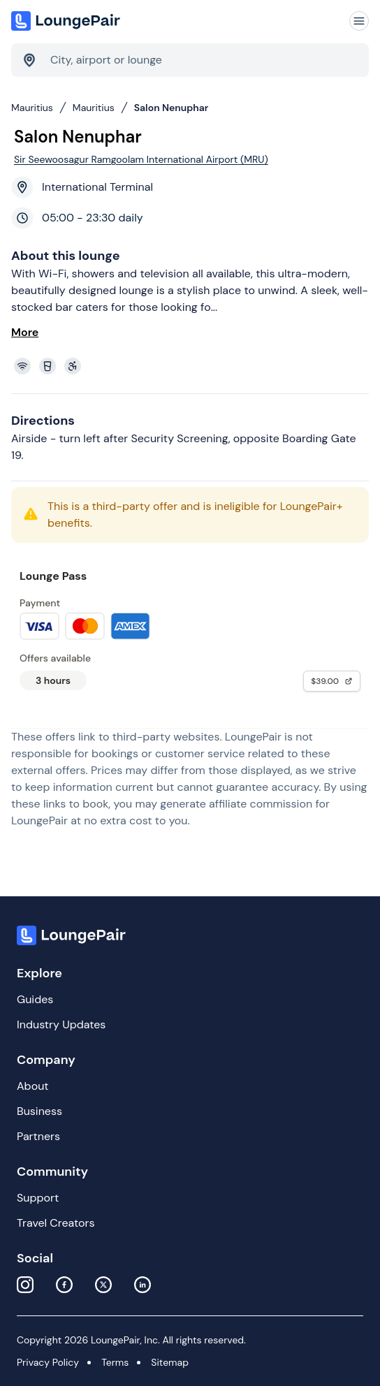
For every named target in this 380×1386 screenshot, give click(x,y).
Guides (35, 999)
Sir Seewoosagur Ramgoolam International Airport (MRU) (141, 159)
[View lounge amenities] (193, 366)
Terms (115, 1362)
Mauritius (32, 107)
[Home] (67, 21)
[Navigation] (359, 21)
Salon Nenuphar (171, 107)
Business (39, 1111)
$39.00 (332, 681)
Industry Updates (61, 1024)
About (33, 1086)
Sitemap (170, 1362)
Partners (38, 1136)
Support (38, 1197)
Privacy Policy (48, 1362)
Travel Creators (55, 1223)
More (24, 332)
